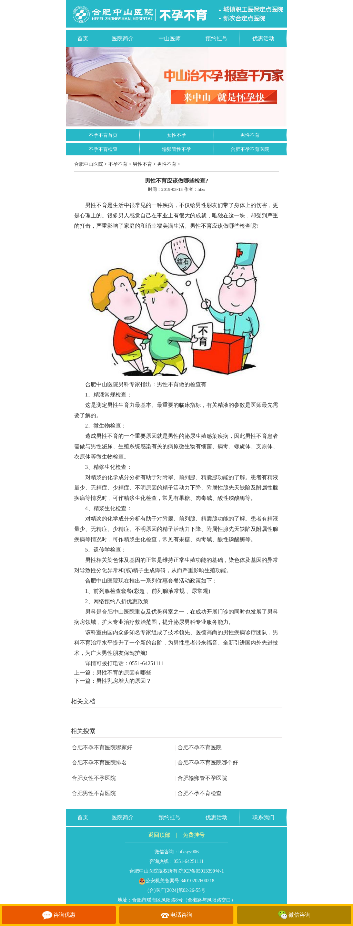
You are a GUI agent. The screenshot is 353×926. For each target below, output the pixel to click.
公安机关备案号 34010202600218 (176, 880)
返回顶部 (159, 835)
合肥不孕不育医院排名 (99, 762)
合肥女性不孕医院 (94, 778)
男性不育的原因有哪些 (123, 673)
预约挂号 (216, 38)
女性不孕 (176, 135)
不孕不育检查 (103, 149)
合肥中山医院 (88, 164)
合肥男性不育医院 (94, 793)
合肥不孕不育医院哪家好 (102, 747)
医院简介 (123, 38)
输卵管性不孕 (176, 149)
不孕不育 (118, 164)
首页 (82, 38)
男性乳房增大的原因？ (123, 681)
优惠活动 (263, 38)
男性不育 (250, 135)
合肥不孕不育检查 (198, 793)
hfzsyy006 (189, 851)
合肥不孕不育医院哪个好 (206, 762)
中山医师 (170, 38)
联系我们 (263, 817)
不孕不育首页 (103, 135)
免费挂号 (194, 835)
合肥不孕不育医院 (250, 149)
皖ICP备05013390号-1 (201, 871)
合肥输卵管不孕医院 (201, 778)
